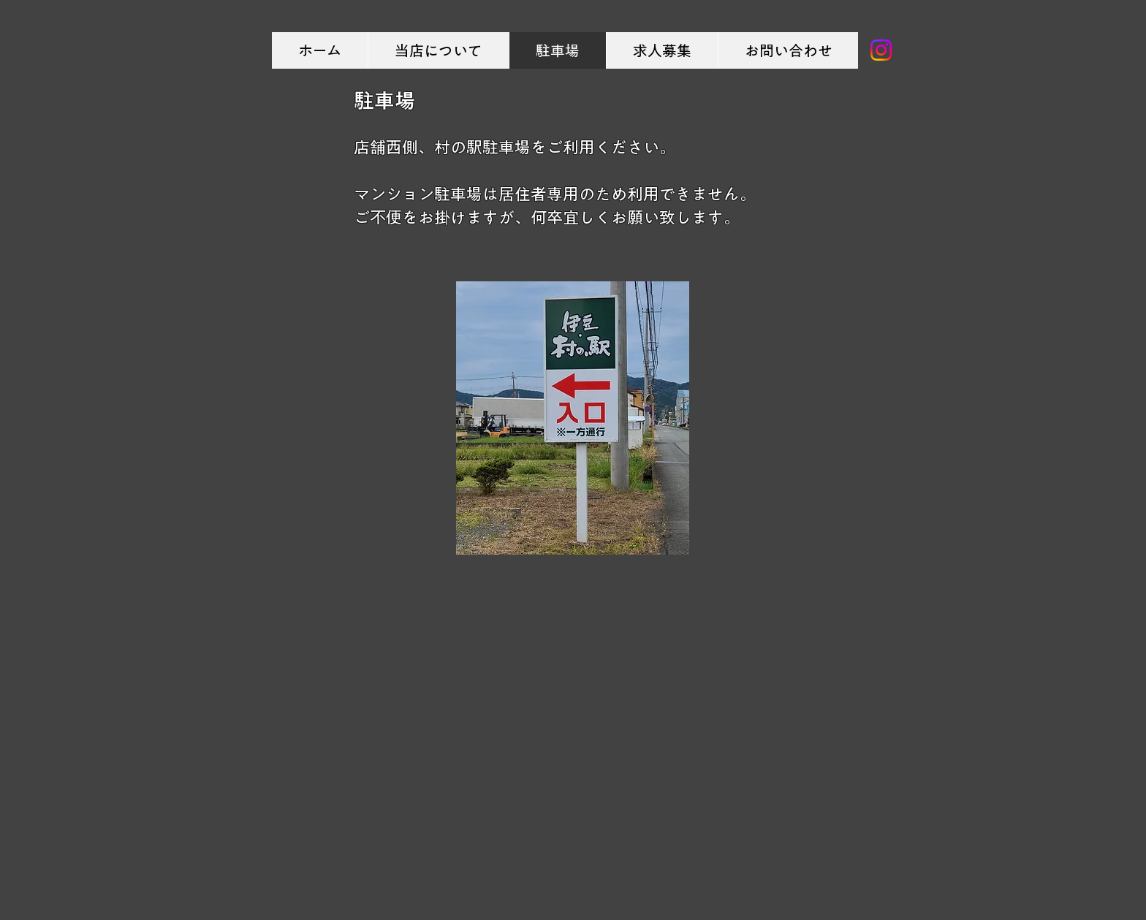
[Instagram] (881, 50)
